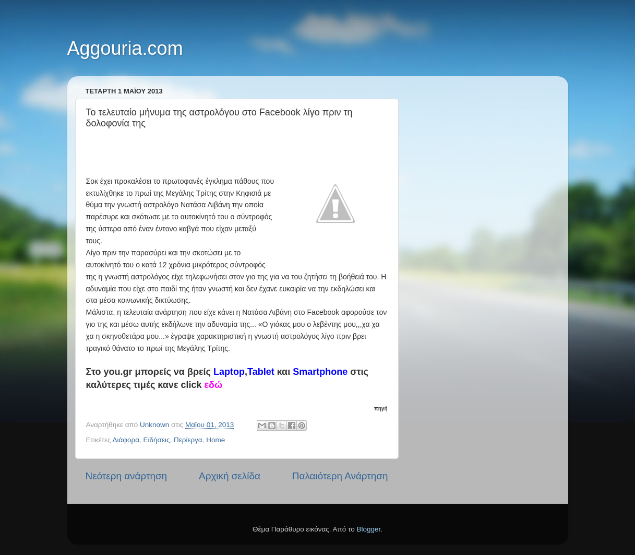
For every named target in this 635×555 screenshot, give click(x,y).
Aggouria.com (125, 48)
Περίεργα (188, 440)
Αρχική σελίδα (229, 475)
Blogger (369, 529)
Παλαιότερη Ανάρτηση (340, 475)
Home (215, 440)
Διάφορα (125, 440)
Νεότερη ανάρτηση (126, 475)
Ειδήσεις (156, 440)
